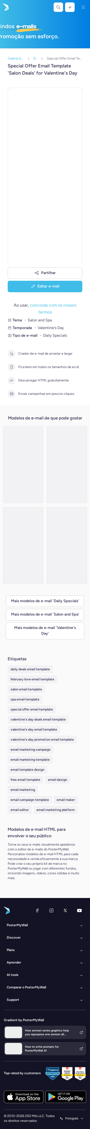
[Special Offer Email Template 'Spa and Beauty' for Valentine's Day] (67, 545)
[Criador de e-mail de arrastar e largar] (11, 354)
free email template (25, 780)
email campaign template (30, 800)
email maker (66, 800)
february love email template (32, 679)
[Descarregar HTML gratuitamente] (11, 380)
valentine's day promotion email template (42, 740)
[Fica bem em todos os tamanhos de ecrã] (11, 367)
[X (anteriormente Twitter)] (65, 910)
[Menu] (83, 7)
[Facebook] (37, 910)
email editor (20, 810)
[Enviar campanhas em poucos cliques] (11, 394)
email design (57, 780)
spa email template (25, 699)
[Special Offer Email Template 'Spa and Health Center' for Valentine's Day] (67, 464)
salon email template (26, 689)
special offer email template (32, 709)
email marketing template (30, 760)
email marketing (23, 790)
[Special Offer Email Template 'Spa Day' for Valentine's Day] (23, 545)
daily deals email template (30, 669)
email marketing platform (55, 810)
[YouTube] (79, 910)
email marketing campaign (31, 750)
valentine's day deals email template (38, 719)
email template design (27, 770)
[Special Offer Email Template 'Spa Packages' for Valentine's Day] (23, 464)
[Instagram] (51, 910)
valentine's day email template (34, 729)
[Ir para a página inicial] (5, 7)
